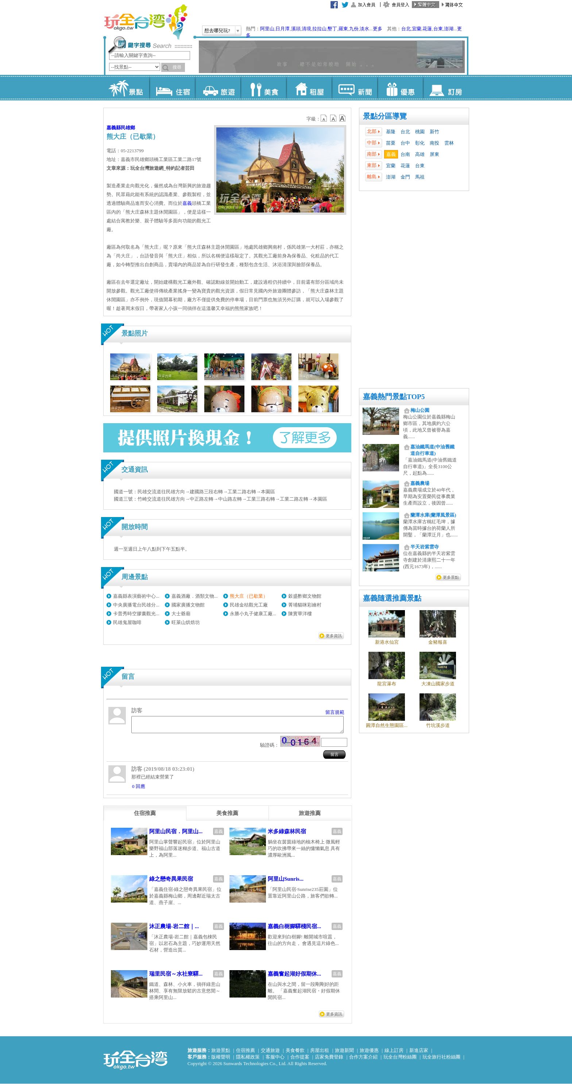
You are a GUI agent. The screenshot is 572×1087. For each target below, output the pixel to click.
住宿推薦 (245, 1053)
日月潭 (282, 28)
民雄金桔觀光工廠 (249, 605)
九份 (354, 28)
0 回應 (138, 789)
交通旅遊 (270, 1053)
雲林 (449, 143)
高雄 (420, 154)
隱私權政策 (248, 1060)
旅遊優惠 (369, 1053)
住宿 (172, 87)
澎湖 (448, 28)
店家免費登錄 (329, 1060)
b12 (324, 118)
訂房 (445, 87)
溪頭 (296, 28)
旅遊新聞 (344, 1053)
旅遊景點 (220, 1053)
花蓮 (427, 28)
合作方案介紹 (363, 1060)
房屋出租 (319, 1053)
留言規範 (334, 712)
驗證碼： (269, 748)
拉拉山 (319, 28)
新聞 (354, 87)
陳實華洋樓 (300, 613)
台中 (405, 143)
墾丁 (332, 28)
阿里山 (267, 28)
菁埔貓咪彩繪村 (304, 605)
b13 (333, 118)
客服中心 (275, 1060)
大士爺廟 (180, 613)
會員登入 (400, 4)
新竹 (434, 131)
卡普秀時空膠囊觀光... (136, 613)
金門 (405, 177)
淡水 (364, 28)
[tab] (145, 816)
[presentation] (145, 816)
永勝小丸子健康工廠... (253, 613)
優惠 (400, 87)
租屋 (309, 87)
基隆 (390, 131)
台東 (438, 28)
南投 (434, 143)
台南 (405, 154)
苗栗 (390, 143)
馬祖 (420, 177)
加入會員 (366, 4)
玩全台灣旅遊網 (146, 22)
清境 (306, 28)
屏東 (434, 154)
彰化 (420, 143)
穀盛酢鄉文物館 (304, 596)
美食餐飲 (295, 1053)
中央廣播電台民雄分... (136, 605)
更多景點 (451, 577)
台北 (406, 28)
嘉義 (391, 154)
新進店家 (418, 1053)
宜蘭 (416, 28)
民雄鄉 (128, 127)
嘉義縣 (114, 127)
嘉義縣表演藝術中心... (136, 596)
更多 (377, 28)
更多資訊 (334, 636)
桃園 (420, 131)
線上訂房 (393, 1053)
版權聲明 (220, 1060)
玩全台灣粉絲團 (400, 1060)
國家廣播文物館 (188, 605)
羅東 (343, 28)
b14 (342, 118)
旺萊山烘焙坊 (185, 622)
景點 (126, 87)
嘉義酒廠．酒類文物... (194, 596)
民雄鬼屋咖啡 (127, 622)
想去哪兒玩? (217, 30)
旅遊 (217, 87)
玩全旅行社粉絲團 (441, 1060)
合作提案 (299, 1060)
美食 (263, 87)
